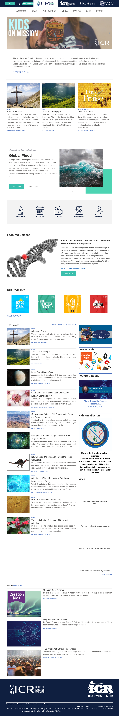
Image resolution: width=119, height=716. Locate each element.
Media (65, 11)
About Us (21, 11)
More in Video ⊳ (107, 574)
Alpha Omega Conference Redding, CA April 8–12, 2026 (95, 404)
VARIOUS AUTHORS (50, 598)
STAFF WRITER (37, 363)
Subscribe (28, 3)
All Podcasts (14, 316)
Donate (10, 4)
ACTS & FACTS (62, 324)
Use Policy (80, 706)
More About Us (20, 72)
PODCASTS (72, 324)
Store (99, 11)
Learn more (16, 187)
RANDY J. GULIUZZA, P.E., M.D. (53, 657)
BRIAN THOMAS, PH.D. (39, 511)
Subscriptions (86, 708)
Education (47, 703)
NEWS (9, 109)
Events (77, 11)
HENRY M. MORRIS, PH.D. (40, 342)
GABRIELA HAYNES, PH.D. (40, 471)
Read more (68, 274)
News (34, 11)
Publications (49, 11)
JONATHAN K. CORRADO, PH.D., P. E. (43, 407)
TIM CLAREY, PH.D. (38, 428)
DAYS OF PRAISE (83, 109)
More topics (33, 187)
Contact (94, 708)
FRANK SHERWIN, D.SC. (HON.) (41, 383)
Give (88, 11)
